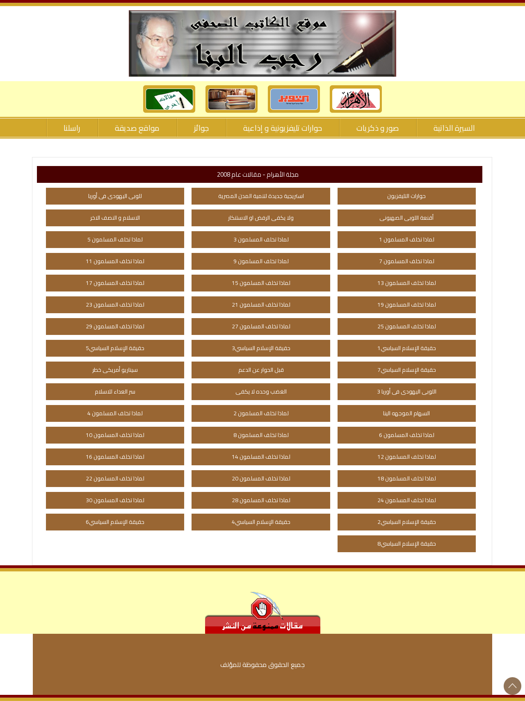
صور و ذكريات (377, 128)
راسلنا (72, 128)
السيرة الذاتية (454, 128)
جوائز (201, 128)
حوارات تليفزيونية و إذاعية (282, 128)
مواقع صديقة (137, 128)
